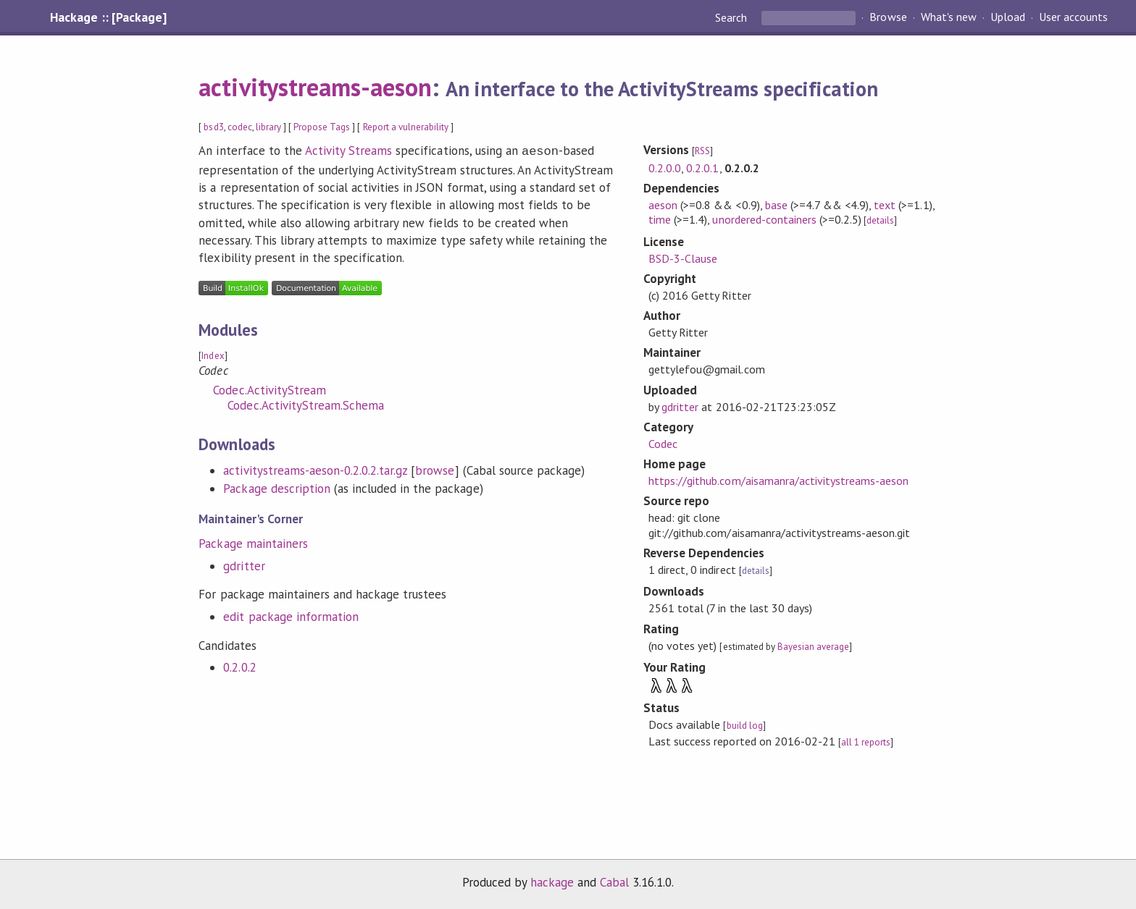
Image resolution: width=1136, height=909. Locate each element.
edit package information (291, 615)
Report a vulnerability (406, 127)
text (884, 205)
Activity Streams (348, 150)
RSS (702, 151)
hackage (552, 882)
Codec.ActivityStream (269, 389)
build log (745, 725)
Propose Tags (321, 127)
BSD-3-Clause (682, 258)
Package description (276, 487)
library (268, 127)
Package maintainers (253, 542)
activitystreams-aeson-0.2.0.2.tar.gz (315, 469)
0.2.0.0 (664, 168)
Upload (1007, 17)
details (880, 220)
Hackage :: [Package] (108, 17)
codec (239, 127)
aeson (662, 205)
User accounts (1073, 17)
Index (212, 354)
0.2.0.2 (239, 666)
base (776, 205)
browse (434, 469)
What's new (949, 17)
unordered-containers (764, 219)
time (659, 219)
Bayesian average (813, 646)
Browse (887, 17)
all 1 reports (865, 742)
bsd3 (213, 127)
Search (732, 17)
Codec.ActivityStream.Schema (305, 404)
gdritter (243, 564)
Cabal (614, 882)
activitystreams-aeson (315, 87)
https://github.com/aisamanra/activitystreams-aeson (778, 480)
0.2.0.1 (702, 168)
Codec (662, 443)
